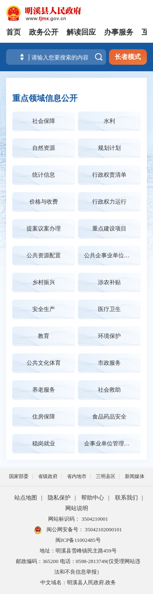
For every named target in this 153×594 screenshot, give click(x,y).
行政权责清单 (109, 175)
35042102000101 (103, 529)
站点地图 (25, 498)
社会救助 (109, 390)
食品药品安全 (109, 417)
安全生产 (43, 309)
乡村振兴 (43, 282)
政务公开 (43, 32)
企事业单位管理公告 (109, 444)
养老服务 (43, 390)
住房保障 (43, 417)
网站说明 (76, 508)
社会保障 (43, 121)
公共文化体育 (44, 363)
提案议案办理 (44, 229)
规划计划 (109, 148)
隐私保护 (59, 498)
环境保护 (109, 336)
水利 (109, 121)
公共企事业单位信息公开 (112, 255)
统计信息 (43, 175)
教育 (43, 336)
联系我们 (126, 498)
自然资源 (43, 148)
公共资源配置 (44, 255)
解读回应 (81, 32)
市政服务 (109, 363)
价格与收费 (43, 202)
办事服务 (118, 32)
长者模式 (128, 56)
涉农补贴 (109, 282)
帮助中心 (92, 498)
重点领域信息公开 (45, 98)
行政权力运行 (109, 202)
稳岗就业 (43, 444)
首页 (13, 32)
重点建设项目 (109, 229)
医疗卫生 (109, 309)
